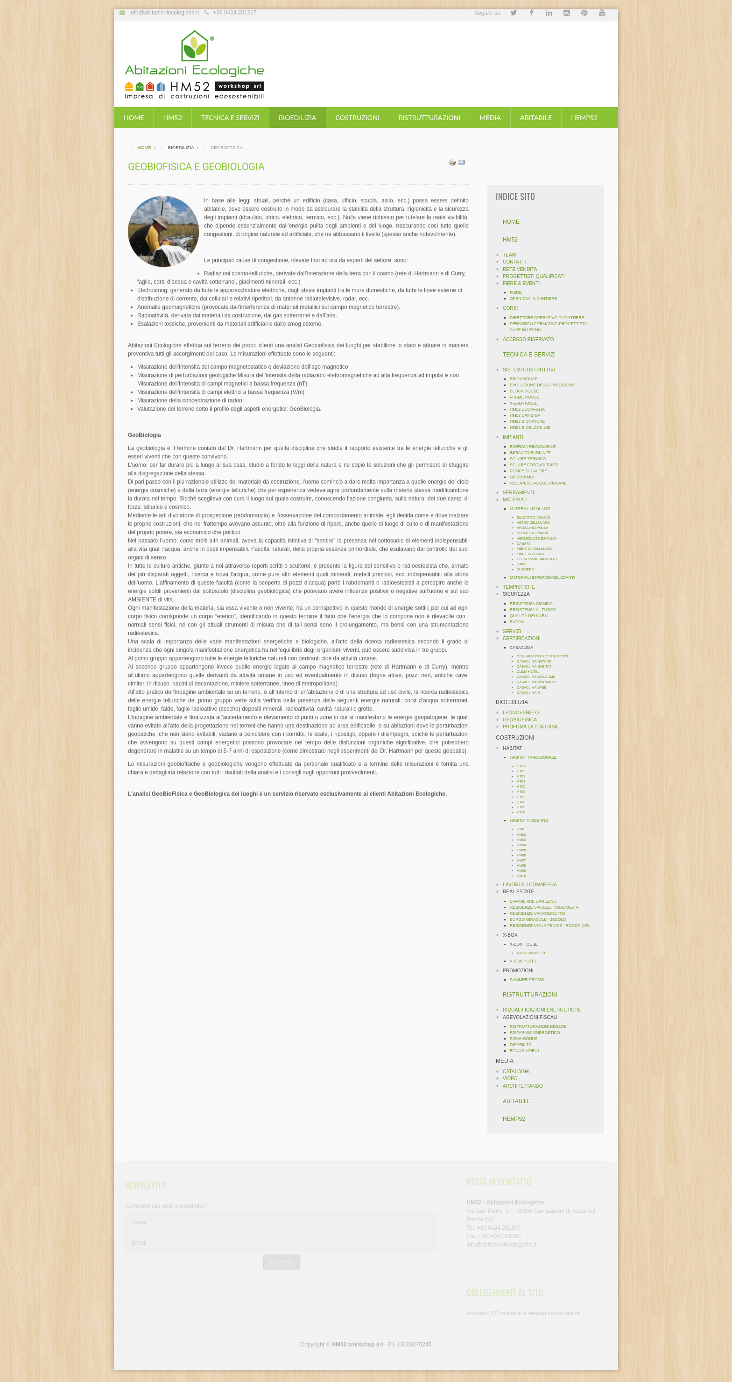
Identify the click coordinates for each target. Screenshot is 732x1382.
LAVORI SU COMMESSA (533, 884)
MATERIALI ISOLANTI (533, 508)
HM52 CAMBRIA (528, 415)
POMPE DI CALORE (531, 471)
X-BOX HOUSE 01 (534, 953)
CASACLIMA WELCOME (539, 677)
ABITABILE (536, 117)
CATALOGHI (519, 1071)
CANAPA (527, 543)
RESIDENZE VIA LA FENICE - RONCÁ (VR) (552, 925)
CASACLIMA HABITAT (537, 666)
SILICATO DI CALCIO (536, 517)
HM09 (524, 871)
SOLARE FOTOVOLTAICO (537, 465)
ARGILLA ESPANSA (535, 528)
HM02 (524, 835)
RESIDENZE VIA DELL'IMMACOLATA (547, 907)
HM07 (524, 860)
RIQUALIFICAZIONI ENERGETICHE (545, 1009)
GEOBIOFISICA (523, 719)
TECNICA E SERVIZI (230, 117)
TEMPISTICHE (522, 587)
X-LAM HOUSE (527, 403)
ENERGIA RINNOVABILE (535, 446)
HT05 (524, 786)
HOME (134, 117)
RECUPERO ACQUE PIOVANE (541, 483)
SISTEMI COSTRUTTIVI (532, 369)
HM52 (172, 117)
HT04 (524, 781)
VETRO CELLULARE (536, 522)
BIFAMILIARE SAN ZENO (536, 901)
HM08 (524, 865)
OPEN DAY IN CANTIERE (536, 298)
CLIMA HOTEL (531, 672)
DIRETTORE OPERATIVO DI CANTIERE (550, 317)
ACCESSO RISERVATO (531, 339)
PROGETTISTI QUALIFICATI (537, 276)
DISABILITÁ (524, 1044)
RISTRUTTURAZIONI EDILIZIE (541, 1026)
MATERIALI (518, 499)
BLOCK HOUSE (527, 391)
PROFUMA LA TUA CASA (533, 726)
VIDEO (513, 1078)
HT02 (524, 771)
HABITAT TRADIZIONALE (536, 757)
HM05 (524, 850)
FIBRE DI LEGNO (533, 554)
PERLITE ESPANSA (535, 533)
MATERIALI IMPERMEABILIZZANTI (545, 577)
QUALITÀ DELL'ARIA (532, 615)
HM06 (524, 855)
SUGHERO (528, 569)
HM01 (524, 829)
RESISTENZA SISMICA (534, 603)
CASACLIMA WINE (534, 687)
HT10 (524, 812)
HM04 (524, 845)
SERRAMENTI (521, 492)
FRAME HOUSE (527, 397)
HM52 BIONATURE (530, 421)
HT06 (524, 792)
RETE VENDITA (523, 269)
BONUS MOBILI (527, 1050)
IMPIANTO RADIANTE (533, 452)
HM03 (524, 840)
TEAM (512, 254)
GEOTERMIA (525, 477)
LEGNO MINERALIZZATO (540, 559)
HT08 (524, 802)
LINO (524, 564)
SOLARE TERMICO (531, 458)
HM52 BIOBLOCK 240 (533, 427)
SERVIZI (515, 631)
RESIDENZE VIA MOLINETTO (540, 913)
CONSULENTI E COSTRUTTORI (545, 656)
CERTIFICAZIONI (524, 638)
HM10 (524, 876)
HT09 (524, 807)
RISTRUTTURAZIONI (429, 117)
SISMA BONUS (527, 1038)
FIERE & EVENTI (524, 283)
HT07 (524, 797)
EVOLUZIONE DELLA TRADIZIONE (545, 385)
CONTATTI (517, 261)
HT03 (524, 776)
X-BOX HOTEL (526, 961)
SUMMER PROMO (530, 979)
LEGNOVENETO (524, 712)
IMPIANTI (516, 437)
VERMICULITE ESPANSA (540, 538)
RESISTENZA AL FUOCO (536, 609)
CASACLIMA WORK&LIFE (540, 682)
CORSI (513, 308)
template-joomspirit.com (729, 1334)
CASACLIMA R (531, 693)
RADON (520, 622)
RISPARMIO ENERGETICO (538, 1032)
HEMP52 (584, 117)
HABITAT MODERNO (532, 820)
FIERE (519, 292)
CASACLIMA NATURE (537, 661)
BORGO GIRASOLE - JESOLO (541, 919)
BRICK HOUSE (527, 379)
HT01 (524, 766)
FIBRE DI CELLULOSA (537, 549)
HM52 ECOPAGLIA (530, 409)
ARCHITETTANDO (526, 1086)
